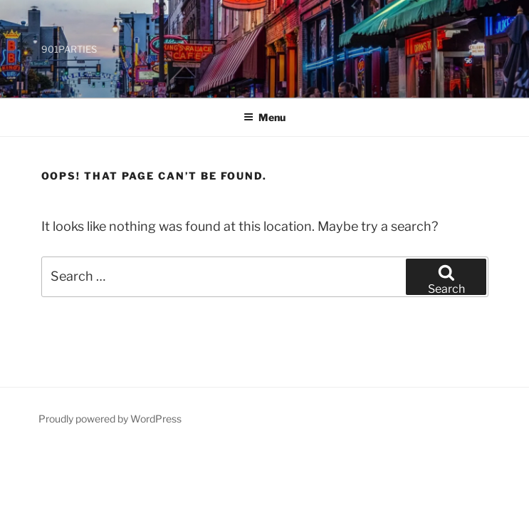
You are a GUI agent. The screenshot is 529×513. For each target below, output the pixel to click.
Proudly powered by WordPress (110, 419)
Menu (264, 117)
